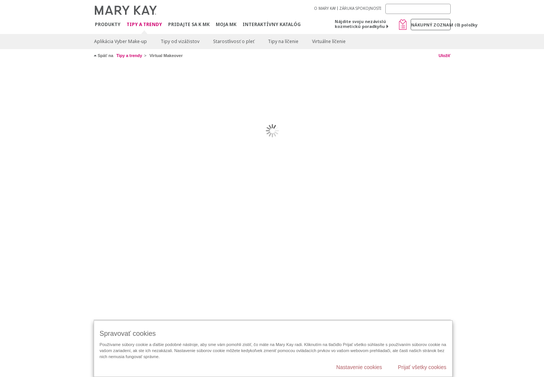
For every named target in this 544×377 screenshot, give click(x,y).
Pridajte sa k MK (189, 24)
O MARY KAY (325, 8)
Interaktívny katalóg (272, 24)
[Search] (418, 9)
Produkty (108, 24)
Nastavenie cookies (359, 367)
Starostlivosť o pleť (233, 41)
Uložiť (445, 55)
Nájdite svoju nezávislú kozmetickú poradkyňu (360, 24)
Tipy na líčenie (283, 41)
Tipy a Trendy (144, 25)
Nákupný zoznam (431, 25)
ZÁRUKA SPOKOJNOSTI (360, 8)
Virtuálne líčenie (329, 41)
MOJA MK (226, 24)
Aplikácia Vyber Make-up (120, 41)
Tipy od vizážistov (180, 41)
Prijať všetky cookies (422, 367)
